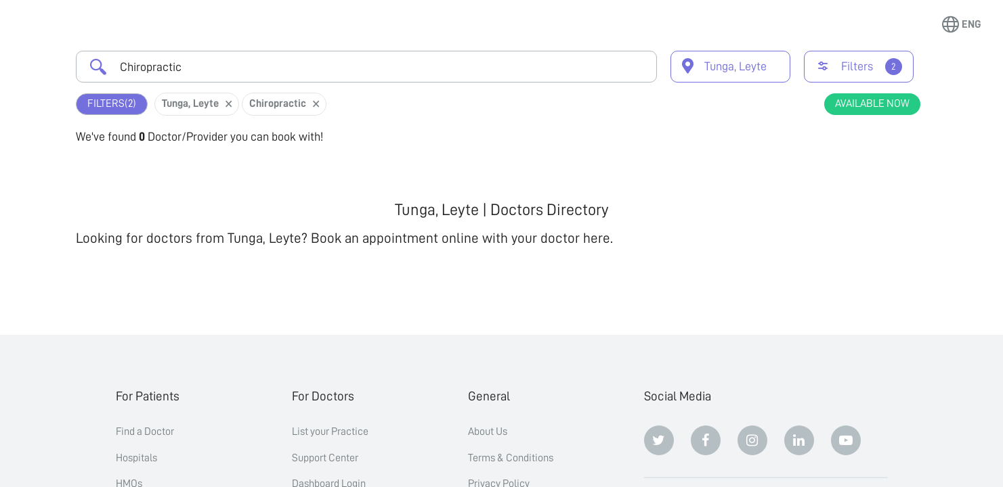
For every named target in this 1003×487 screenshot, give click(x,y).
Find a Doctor (145, 431)
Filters (111, 103)
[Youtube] (846, 440)
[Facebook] (706, 440)
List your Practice (330, 431)
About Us (487, 431)
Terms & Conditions (510, 458)
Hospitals (136, 458)
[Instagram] (752, 440)
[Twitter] (659, 440)
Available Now (872, 103)
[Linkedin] (799, 440)
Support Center (325, 458)
